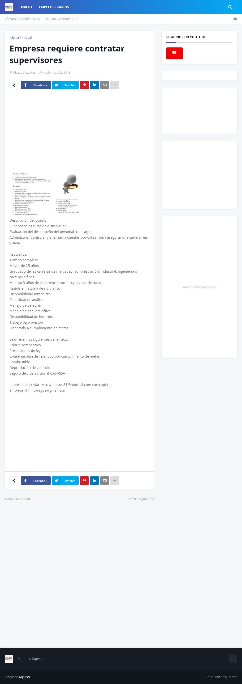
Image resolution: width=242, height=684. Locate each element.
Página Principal (20, 37)
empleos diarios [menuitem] (54, 7)
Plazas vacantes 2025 (62, 19)
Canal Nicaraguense (221, 677)
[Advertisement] (49, 133)
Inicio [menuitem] (26, 7)
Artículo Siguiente (140, 499)
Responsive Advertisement (199, 287)
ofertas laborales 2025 (22, 19)
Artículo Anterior (18, 499)
